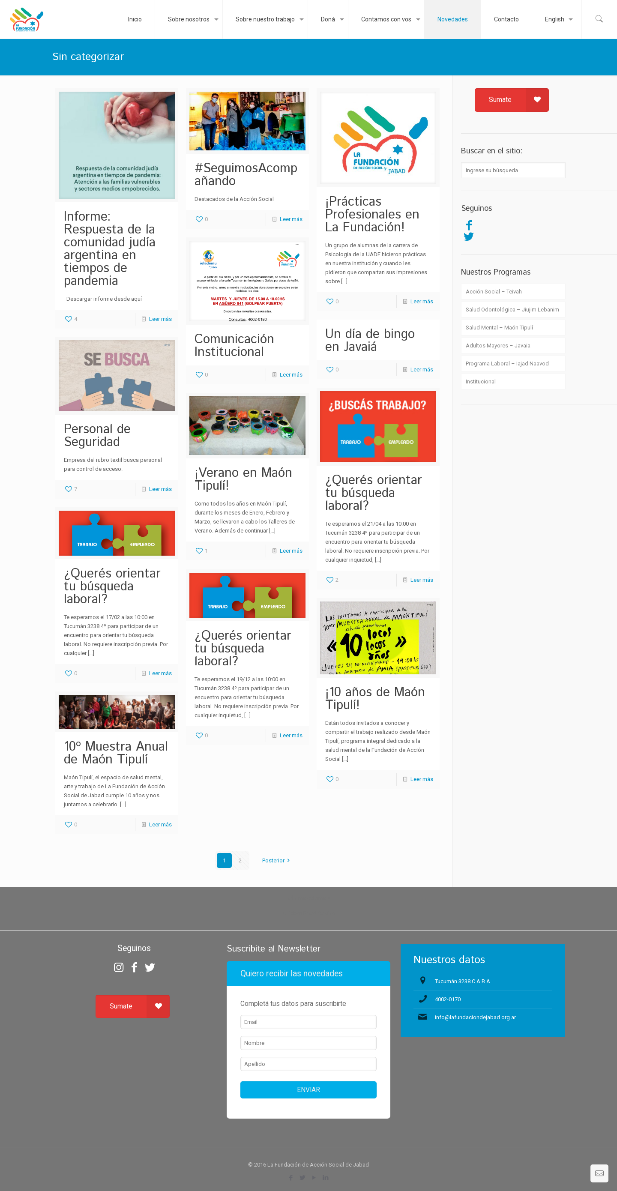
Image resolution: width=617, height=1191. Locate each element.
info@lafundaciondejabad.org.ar (475, 1017)
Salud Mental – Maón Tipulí (499, 327)
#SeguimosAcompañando (246, 175)
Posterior (277, 860)
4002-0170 (448, 999)
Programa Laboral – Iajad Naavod (507, 363)
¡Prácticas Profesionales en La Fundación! (372, 215)
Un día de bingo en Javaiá (370, 340)
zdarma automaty (308, 898)
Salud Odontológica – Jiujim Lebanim (512, 309)
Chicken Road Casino (308, 913)
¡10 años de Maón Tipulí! (375, 699)
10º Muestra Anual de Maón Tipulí (116, 753)
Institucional (481, 381)
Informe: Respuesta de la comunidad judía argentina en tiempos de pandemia (110, 249)
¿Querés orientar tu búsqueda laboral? (373, 493)
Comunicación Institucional (234, 346)
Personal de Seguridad (97, 436)
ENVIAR (308, 1090)
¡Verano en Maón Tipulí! (243, 479)
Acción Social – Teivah (494, 291)
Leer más (160, 319)
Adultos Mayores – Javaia (498, 345)
